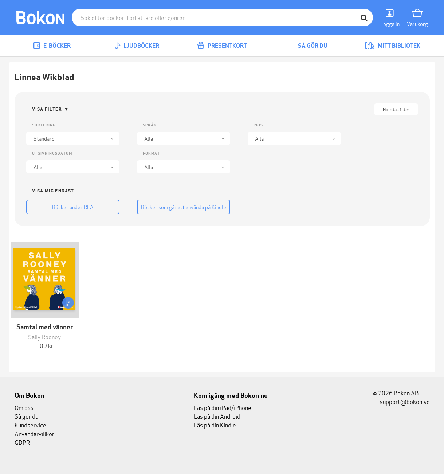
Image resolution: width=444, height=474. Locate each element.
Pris (258, 125)
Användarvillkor (34, 433)
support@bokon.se (401, 401)
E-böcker (52, 46)
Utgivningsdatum (52, 153)
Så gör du (307, 46)
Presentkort (222, 46)
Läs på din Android (217, 416)
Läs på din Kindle (215, 424)
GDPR (22, 442)
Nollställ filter (396, 109)
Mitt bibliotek (392, 46)
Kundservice (30, 424)
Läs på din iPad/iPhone (222, 407)
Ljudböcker (137, 46)
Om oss (24, 407)
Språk (149, 125)
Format (151, 153)
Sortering (44, 125)
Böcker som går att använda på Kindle (183, 207)
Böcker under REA (72, 207)
